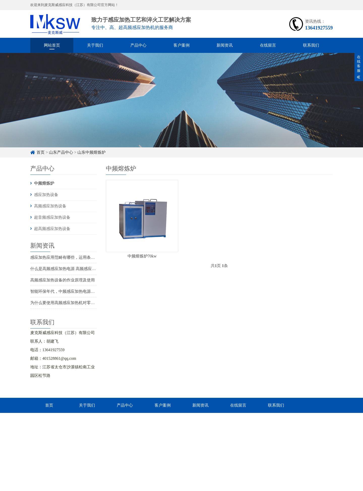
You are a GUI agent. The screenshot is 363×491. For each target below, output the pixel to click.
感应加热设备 (46, 194)
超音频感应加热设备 (52, 217)
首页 (41, 152)
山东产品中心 (61, 152)
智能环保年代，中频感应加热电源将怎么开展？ (72, 291)
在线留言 (268, 45)
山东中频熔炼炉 (91, 152)
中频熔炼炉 (44, 183)
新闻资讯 (225, 45)
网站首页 (52, 45)
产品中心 (138, 45)
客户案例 (181, 45)
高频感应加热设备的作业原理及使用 (62, 280)
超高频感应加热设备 (52, 228)
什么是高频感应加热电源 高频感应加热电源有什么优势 (79, 269)
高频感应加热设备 (50, 206)
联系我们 (311, 45)
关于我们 (95, 45)
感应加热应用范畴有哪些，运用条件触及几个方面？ (76, 257)
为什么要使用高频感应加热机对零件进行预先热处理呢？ (80, 303)
